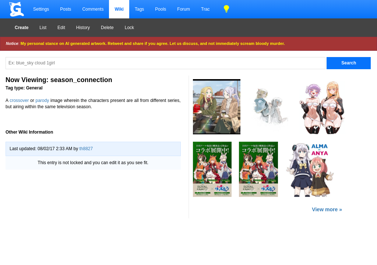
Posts (65, 9)
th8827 (86, 148)
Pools (160, 9)
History (83, 27)
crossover (19, 100)
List (42, 27)
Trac (205, 9)
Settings (41, 9)
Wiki (119, 9)
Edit (61, 27)
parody (42, 100)
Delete (107, 27)
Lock (129, 27)
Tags (139, 9)
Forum (183, 9)
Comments (92, 9)
